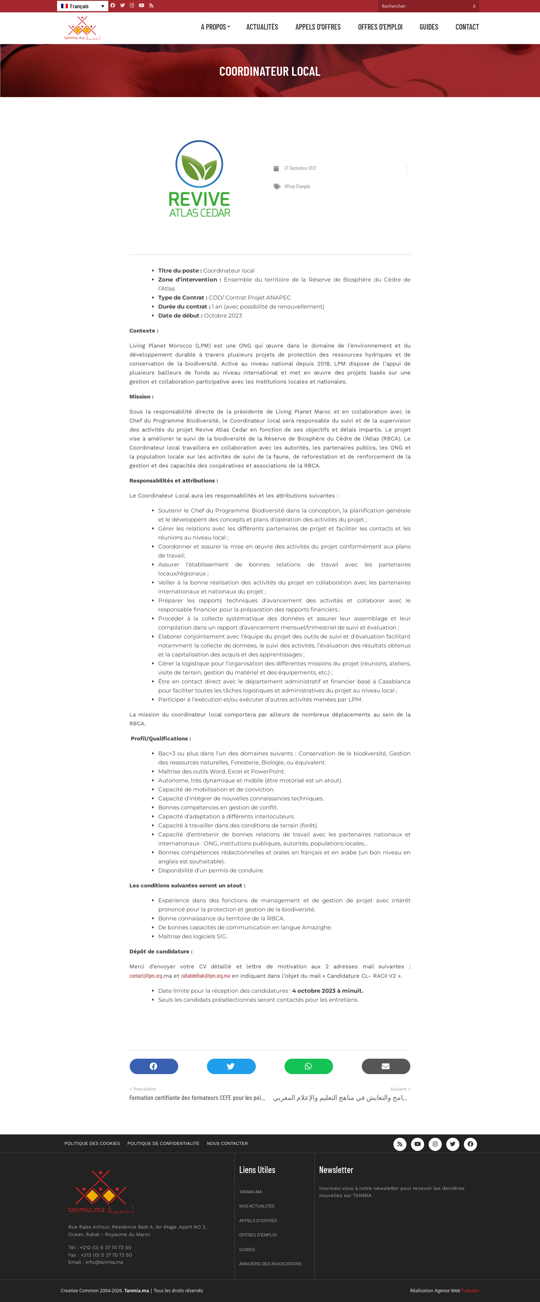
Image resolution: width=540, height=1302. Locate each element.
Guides (429, 26)
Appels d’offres (318, 26)
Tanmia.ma (250, 1192)
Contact (467, 26)
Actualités (262, 26)
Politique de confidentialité (164, 1143)
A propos (213, 26)
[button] (153, 1066)
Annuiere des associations (270, 1264)
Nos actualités (256, 1206)
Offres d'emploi (297, 186)
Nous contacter (227, 1143)
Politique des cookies (92, 1143)
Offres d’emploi (380, 26)
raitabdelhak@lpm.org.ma (205, 975)
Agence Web (447, 1290)
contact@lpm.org (145, 975)
